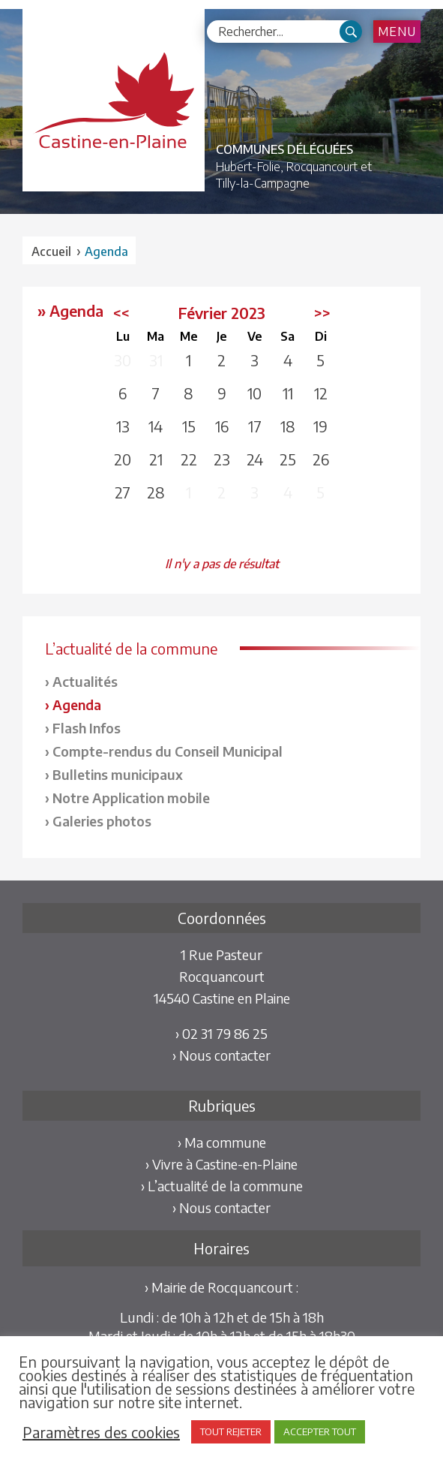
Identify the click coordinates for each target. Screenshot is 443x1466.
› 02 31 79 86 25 (221, 1033)
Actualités (85, 681)
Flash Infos (86, 727)
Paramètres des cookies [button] (101, 1432)
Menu (397, 31)
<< (121, 312)
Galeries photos (101, 820)
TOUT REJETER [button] (231, 1431)
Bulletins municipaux (117, 774)
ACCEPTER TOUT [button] (319, 1431)
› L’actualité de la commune (222, 1185)
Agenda (76, 704)
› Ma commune (222, 1142)
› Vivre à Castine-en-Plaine (221, 1163)
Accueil (51, 251)
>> (322, 312)
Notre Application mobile (131, 797)
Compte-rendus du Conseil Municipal (167, 751)
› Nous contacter (221, 1055)
